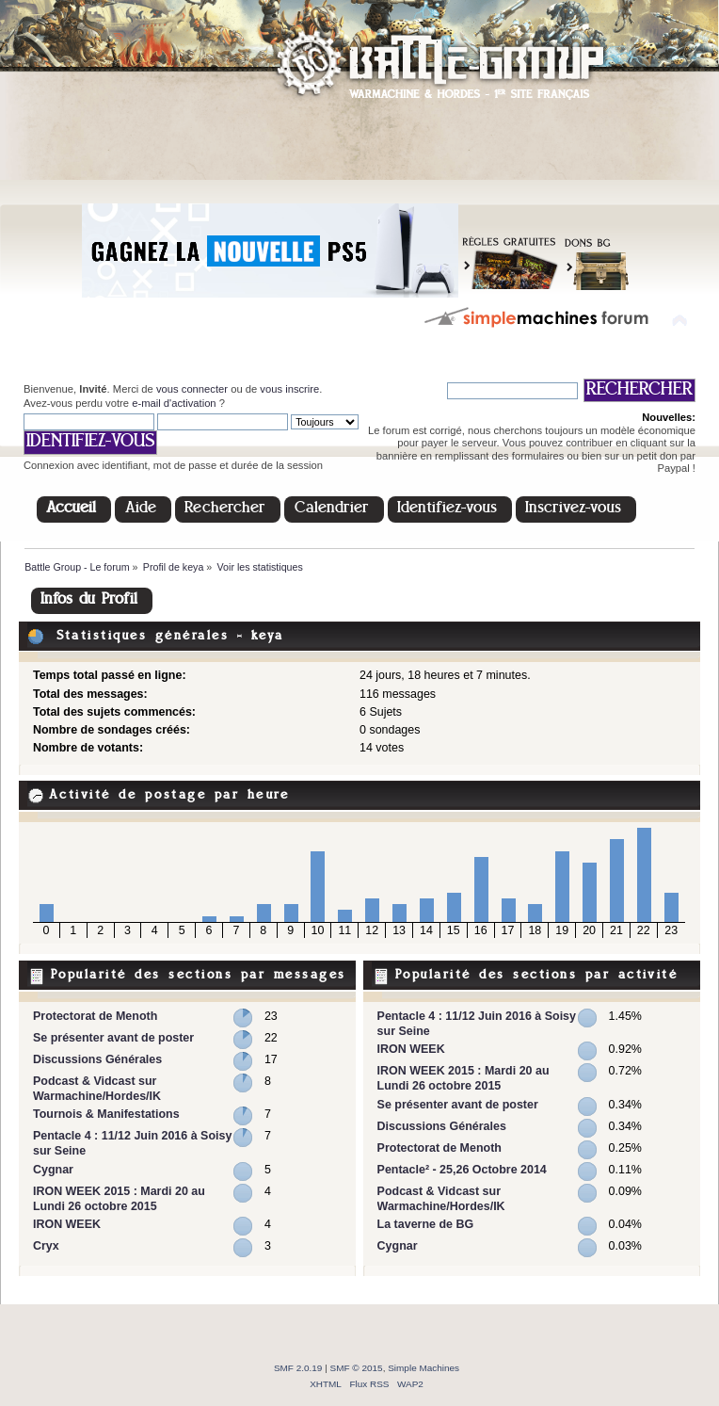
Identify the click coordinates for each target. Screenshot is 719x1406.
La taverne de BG (425, 1224)
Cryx (46, 1245)
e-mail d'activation (174, 403)
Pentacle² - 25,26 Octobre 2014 (462, 1169)
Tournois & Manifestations (106, 1114)
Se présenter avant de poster (113, 1037)
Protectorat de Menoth (95, 1016)
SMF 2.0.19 (298, 1368)
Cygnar (53, 1169)
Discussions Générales (97, 1059)
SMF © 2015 (356, 1368)
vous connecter (192, 389)
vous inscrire (289, 389)
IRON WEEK (67, 1224)
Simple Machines (423, 1368)
